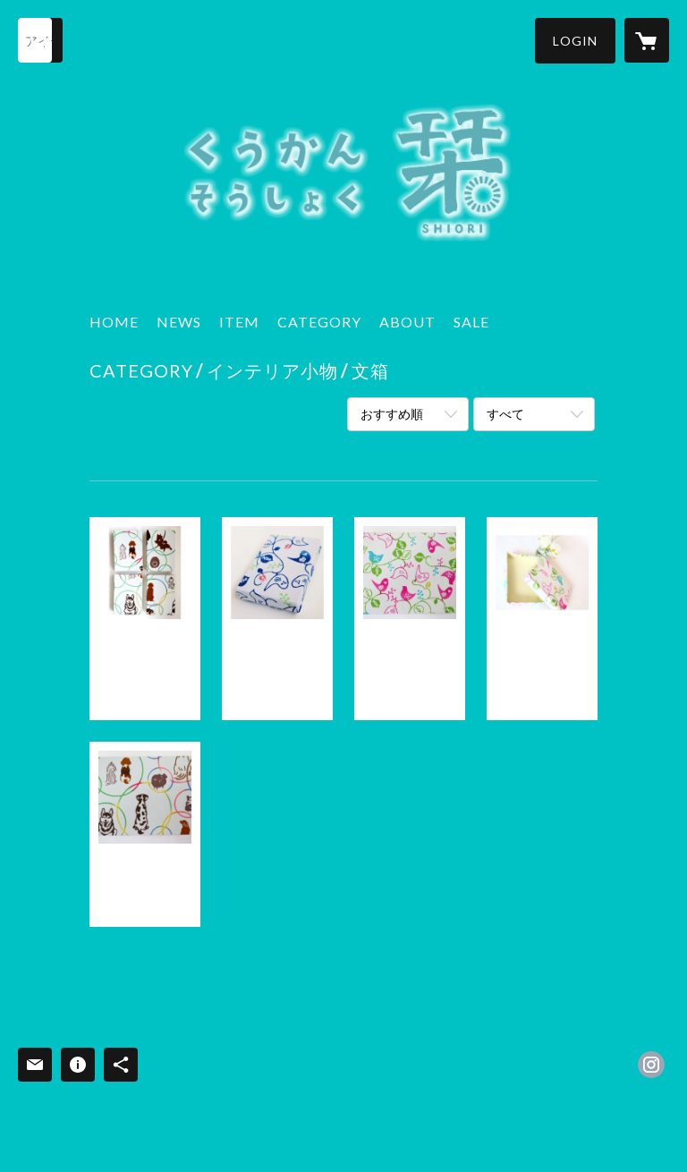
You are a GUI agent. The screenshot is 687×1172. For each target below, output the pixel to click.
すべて (505, 413)
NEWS (179, 321)
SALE (471, 321)
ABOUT (407, 321)
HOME (114, 321)
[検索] (40, 40)
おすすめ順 (391, 413)
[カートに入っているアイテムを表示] (646, 40)
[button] (575, 41)
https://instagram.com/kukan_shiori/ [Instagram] (651, 1064)
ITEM (239, 321)
